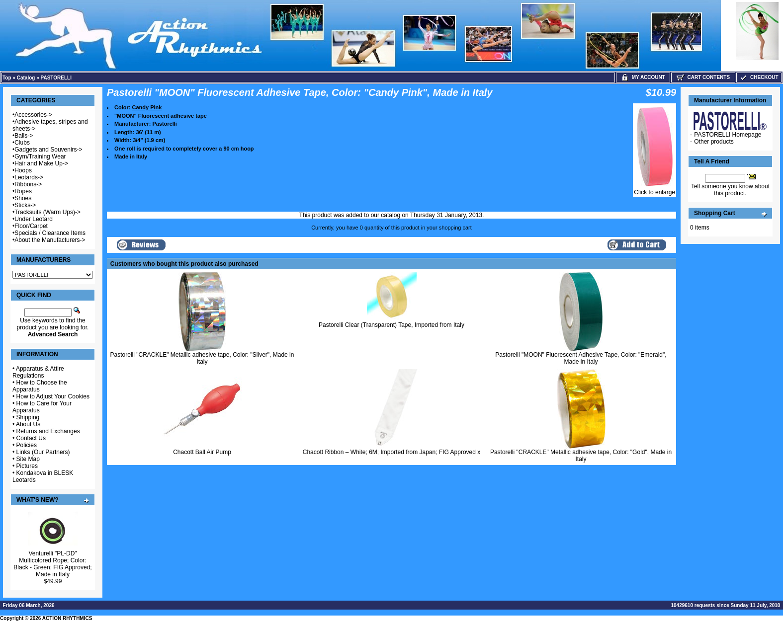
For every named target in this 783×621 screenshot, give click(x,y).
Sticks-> (25, 205)
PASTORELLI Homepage (727, 134)
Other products (713, 141)
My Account (643, 77)
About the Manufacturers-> (49, 239)
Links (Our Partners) (43, 452)
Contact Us (31, 438)
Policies (26, 445)
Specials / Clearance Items (50, 233)
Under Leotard (33, 219)
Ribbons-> (28, 184)
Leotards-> (28, 177)
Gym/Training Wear (40, 156)
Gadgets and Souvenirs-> (48, 149)
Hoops (23, 170)
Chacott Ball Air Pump (202, 452)
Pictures (27, 466)
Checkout (758, 77)
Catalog (26, 77)
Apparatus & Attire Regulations (38, 372)
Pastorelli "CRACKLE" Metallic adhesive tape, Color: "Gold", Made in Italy (581, 456)
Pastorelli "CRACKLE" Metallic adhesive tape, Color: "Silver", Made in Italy (202, 358)
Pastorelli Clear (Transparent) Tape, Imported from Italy (391, 324)
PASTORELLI (56, 77)
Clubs (22, 142)
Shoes (22, 198)
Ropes (23, 191)
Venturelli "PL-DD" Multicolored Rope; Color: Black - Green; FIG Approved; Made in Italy (52, 564)
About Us (28, 424)
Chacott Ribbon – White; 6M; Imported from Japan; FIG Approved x (392, 452)
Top (6, 77)
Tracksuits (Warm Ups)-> (47, 212)
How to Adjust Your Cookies (52, 396)
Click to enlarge (654, 189)
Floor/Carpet (31, 226)
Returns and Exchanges (48, 431)
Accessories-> (33, 114)
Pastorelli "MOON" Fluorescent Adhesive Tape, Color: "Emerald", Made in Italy (580, 358)
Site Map (28, 459)
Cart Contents (703, 77)
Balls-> (23, 135)
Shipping (28, 417)
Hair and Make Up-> (41, 163)
